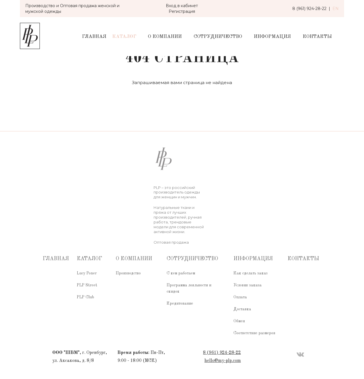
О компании (165, 36)
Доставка (242, 309)
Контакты (317, 36)
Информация (272, 36)
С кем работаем (181, 273)
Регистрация (182, 11)
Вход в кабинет (182, 5)
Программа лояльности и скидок (189, 288)
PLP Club (85, 297)
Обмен (239, 321)
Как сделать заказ (250, 273)
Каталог (124, 36)
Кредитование (180, 303)
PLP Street (87, 285)
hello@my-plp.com (222, 360)
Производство (128, 273)
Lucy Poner (87, 273)
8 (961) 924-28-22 (222, 353)
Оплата (240, 297)
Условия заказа (247, 285)
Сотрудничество (218, 36)
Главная (94, 36)
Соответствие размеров (254, 333)
